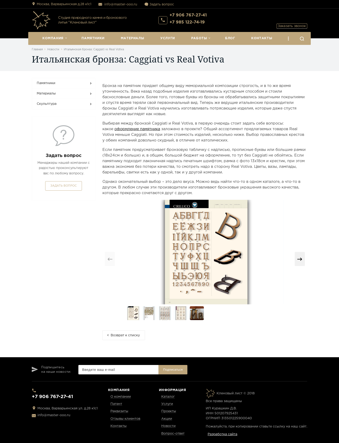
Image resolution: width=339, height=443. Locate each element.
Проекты (168, 411)
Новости (53, 49)
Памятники (93, 38)
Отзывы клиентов (125, 418)
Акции (166, 418)
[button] (300, 259)
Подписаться (173, 369)
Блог (230, 38)
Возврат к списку (125, 335)
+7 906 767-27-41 (188, 17)
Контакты (261, 38)
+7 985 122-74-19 (187, 24)
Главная (37, 49)
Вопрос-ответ (173, 433)
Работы (199, 38)
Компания (53, 38)
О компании (120, 396)
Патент (116, 404)
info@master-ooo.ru (120, 4)
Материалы (132, 38)
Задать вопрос (161, 4)
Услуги (167, 38)
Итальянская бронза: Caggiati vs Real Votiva (94, 49)
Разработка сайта (222, 434)
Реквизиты (119, 411)
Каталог (168, 396)
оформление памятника (137, 129)
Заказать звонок (288, 20)
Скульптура (46, 103)
